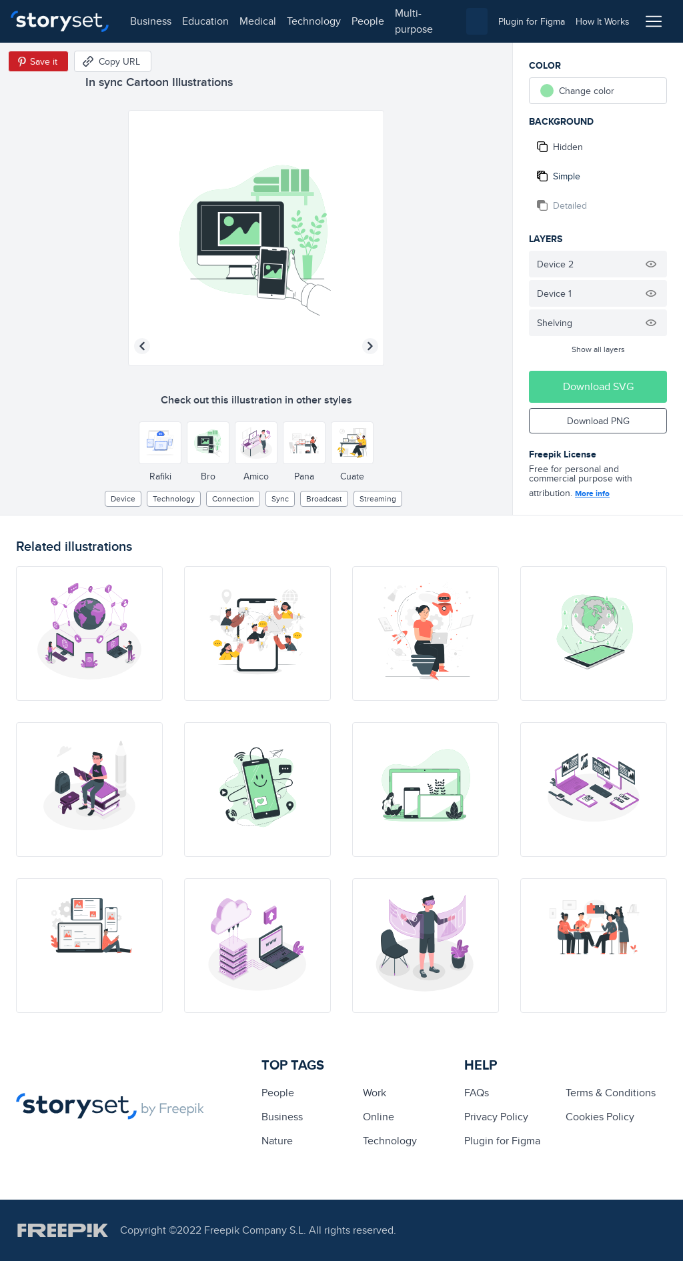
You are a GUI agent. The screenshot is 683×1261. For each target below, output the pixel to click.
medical (257, 21)
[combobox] (477, 21)
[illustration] (89, 633)
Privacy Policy (496, 1116)
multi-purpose (414, 21)
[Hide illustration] (651, 264)
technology (314, 21)
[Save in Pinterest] (38, 61)
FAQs (476, 1092)
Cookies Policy (600, 1116)
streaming (378, 498)
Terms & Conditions (611, 1092)
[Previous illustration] (142, 346)
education (205, 21)
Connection (233, 498)
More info (592, 493)
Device (123, 498)
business (150, 21)
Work (374, 1092)
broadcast (324, 498)
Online (378, 1116)
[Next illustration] (370, 346)
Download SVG (598, 386)
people (368, 21)
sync (280, 498)
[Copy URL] (112, 61)
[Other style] (160, 442)
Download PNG (598, 420)
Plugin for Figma (502, 1140)
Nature (277, 1140)
